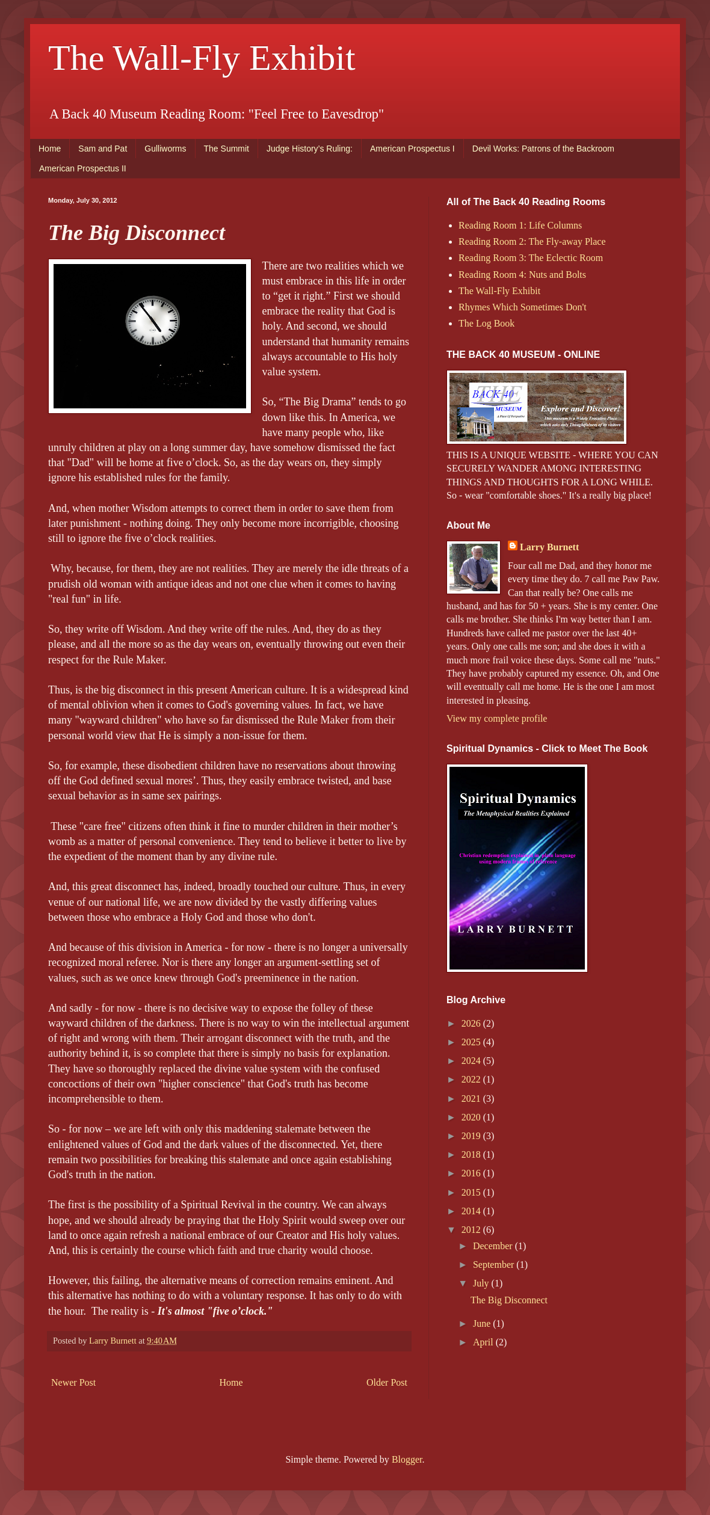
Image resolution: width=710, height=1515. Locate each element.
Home (50, 148)
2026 (472, 1023)
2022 (472, 1079)
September (494, 1264)
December (494, 1246)
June (483, 1323)
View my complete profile (496, 718)
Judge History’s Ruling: (310, 148)
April (484, 1342)
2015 (472, 1192)
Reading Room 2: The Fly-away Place (532, 241)
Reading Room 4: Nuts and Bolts (522, 274)
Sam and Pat (102, 148)
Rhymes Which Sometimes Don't (522, 307)
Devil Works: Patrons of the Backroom (543, 148)
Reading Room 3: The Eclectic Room (530, 258)
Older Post (386, 1382)
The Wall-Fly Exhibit (202, 58)
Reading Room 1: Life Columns (520, 225)
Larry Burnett (549, 547)
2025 (472, 1042)
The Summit (226, 148)
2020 (472, 1117)
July (482, 1283)
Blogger (407, 1459)
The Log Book (486, 323)
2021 (472, 1098)
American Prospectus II (82, 168)
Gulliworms (165, 148)
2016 (472, 1173)
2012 (472, 1230)
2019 (472, 1136)
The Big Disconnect (509, 1300)
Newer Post (73, 1382)
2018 (472, 1154)
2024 (472, 1061)
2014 (472, 1211)
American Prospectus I (412, 148)
